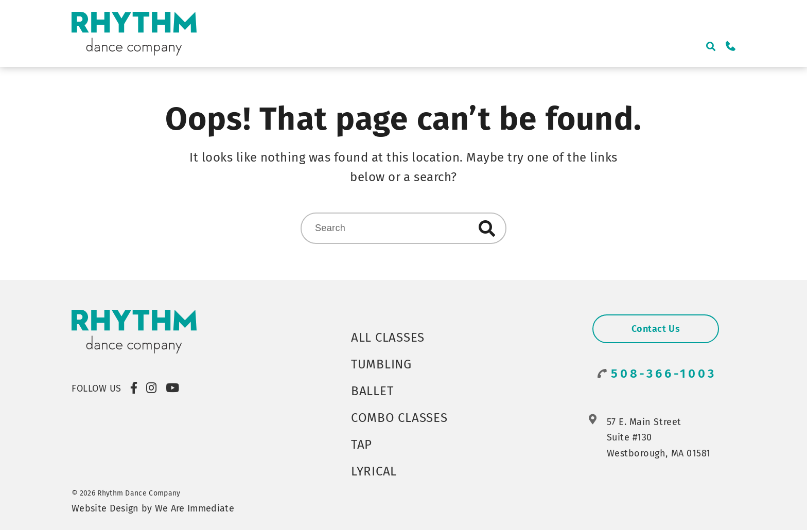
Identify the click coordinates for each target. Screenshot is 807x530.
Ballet (372, 391)
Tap (361, 444)
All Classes (388, 337)
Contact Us (655, 328)
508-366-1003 (663, 373)
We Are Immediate (194, 508)
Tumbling (381, 364)
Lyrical (374, 471)
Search (487, 228)
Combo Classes (399, 418)
